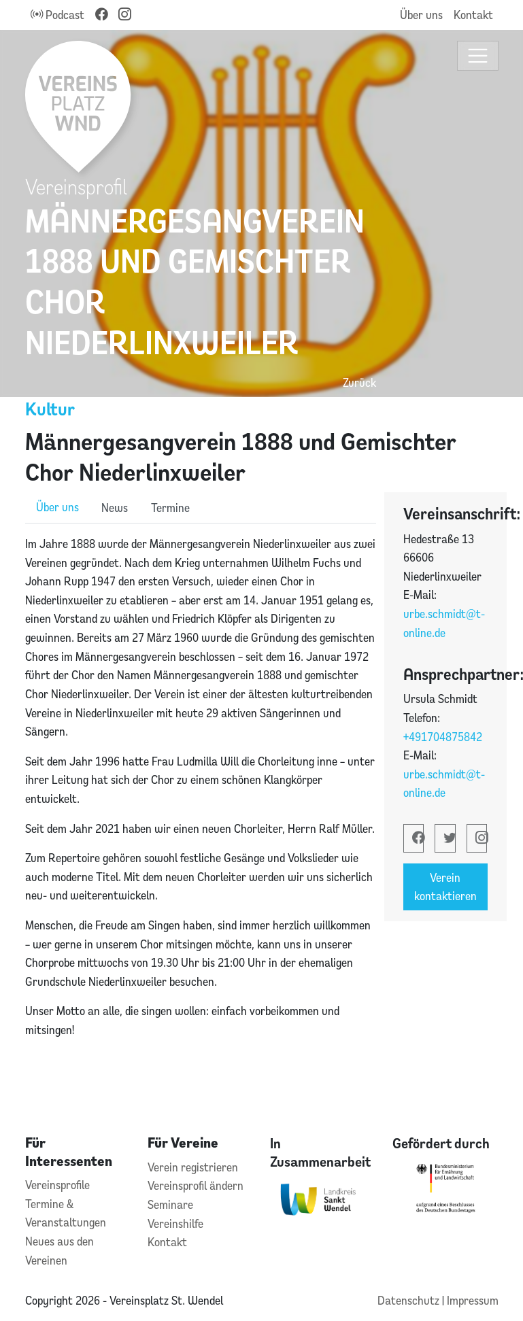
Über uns (421, 14)
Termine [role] (170, 507)
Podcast (57, 14)
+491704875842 (442, 736)
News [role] (114, 507)
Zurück (359, 382)
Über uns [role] (57, 507)
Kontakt (473, 14)
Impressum (473, 1300)
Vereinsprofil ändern (195, 1185)
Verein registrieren (193, 1167)
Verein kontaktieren (445, 887)
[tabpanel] (200, 801)
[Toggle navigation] (478, 56)
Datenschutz (409, 1300)
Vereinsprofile (57, 1185)
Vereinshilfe (175, 1223)
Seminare (170, 1204)
